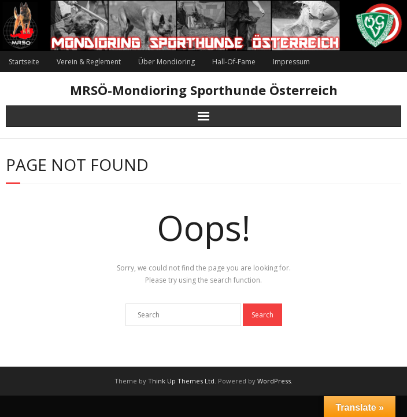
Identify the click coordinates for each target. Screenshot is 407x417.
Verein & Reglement (89, 62)
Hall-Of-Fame (234, 62)
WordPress (274, 380)
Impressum (291, 62)
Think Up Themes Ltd (181, 380)
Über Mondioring (166, 62)
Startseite (24, 62)
